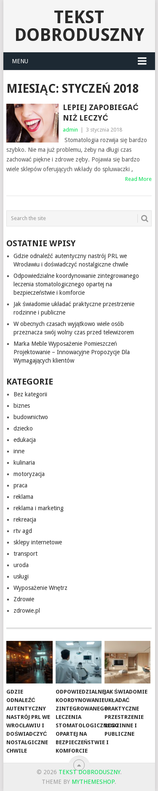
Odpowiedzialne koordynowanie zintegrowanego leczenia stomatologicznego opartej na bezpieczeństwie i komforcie (76, 284)
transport (25, 553)
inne (18, 451)
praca (20, 485)
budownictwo (30, 417)
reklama (23, 496)
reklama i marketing (38, 508)
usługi (21, 576)
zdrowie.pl (26, 610)
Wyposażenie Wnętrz (40, 587)
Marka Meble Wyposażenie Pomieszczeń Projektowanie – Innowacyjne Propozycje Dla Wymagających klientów (71, 352)
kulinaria (24, 462)
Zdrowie (23, 599)
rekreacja (24, 519)
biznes (21, 405)
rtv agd (22, 530)
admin (70, 129)
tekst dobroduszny (79, 26)
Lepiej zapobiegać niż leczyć (100, 112)
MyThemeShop (93, 781)
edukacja (24, 439)
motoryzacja (29, 474)
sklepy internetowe (37, 542)
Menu (20, 61)
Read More (138, 179)
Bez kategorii (30, 394)
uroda (21, 565)
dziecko (23, 428)
